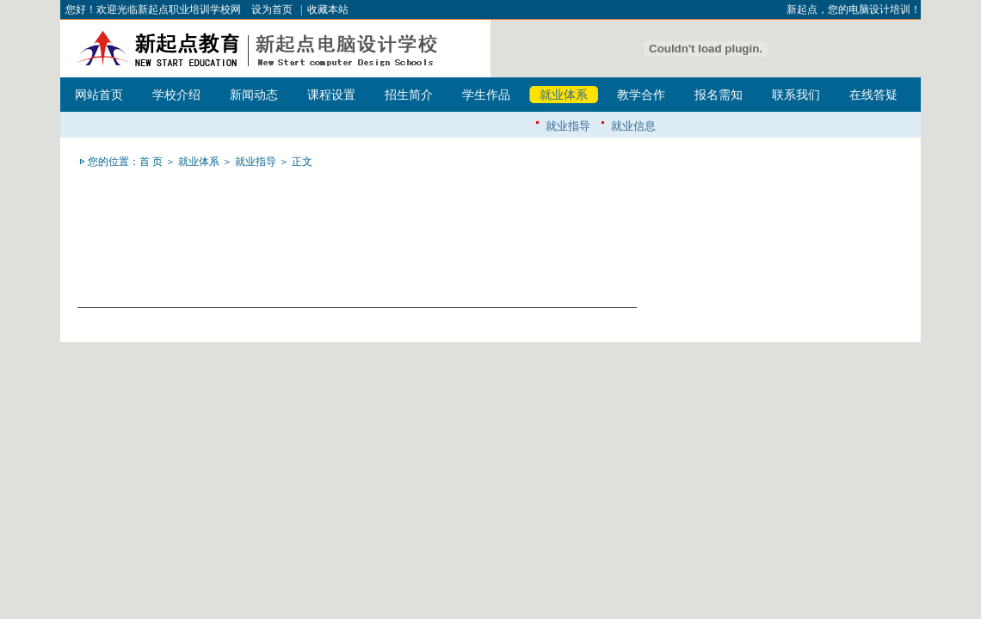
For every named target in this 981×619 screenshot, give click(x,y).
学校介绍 (176, 95)
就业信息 (633, 126)
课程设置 (331, 95)
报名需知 (718, 95)
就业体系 (564, 95)
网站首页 (99, 95)
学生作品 (486, 95)
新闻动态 (254, 95)
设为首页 (272, 9)
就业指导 (568, 126)
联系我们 (796, 95)
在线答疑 (873, 95)
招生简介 (409, 95)
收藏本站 (328, 9)
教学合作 (641, 95)
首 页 (151, 162)
